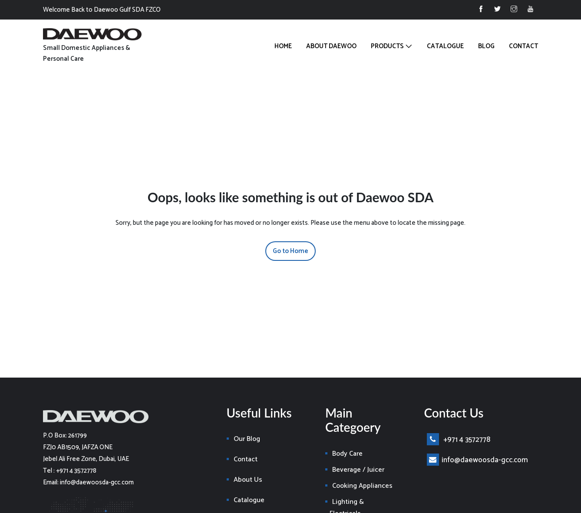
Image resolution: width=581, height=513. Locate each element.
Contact (523, 46)
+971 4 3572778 (458, 440)
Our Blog (247, 439)
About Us (248, 480)
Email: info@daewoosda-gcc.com (88, 482)
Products (387, 46)
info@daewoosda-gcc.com (477, 460)
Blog (486, 46)
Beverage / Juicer (358, 470)
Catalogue (445, 46)
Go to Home (290, 251)
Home (283, 46)
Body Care (347, 454)
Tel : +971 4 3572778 (69, 470)
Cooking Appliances (362, 486)
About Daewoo (331, 46)
